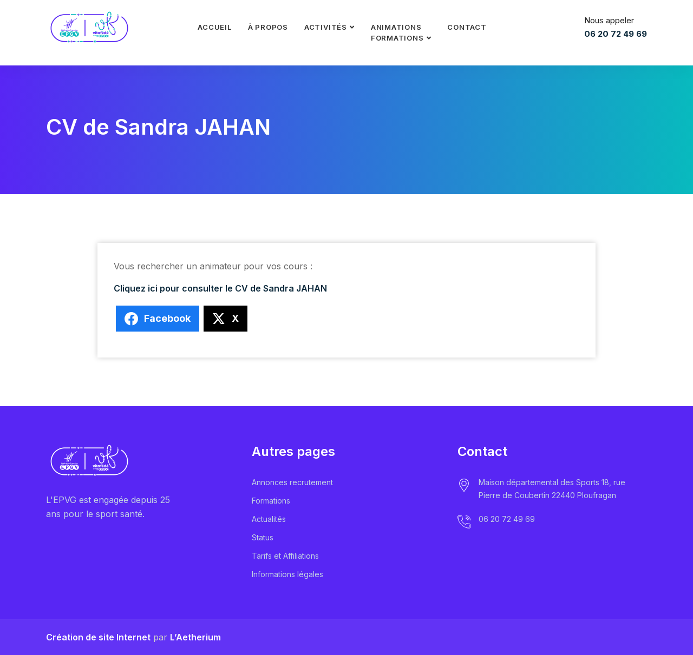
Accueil (214, 27)
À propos (268, 27)
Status (262, 537)
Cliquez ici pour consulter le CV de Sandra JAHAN (220, 288)
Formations (271, 500)
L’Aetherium (195, 637)
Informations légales (287, 574)
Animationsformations (397, 32)
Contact (466, 27)
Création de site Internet (98, 637)
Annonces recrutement (292, 482)
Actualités (269, 519)
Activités (325, 27)
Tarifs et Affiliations (285, 555)
